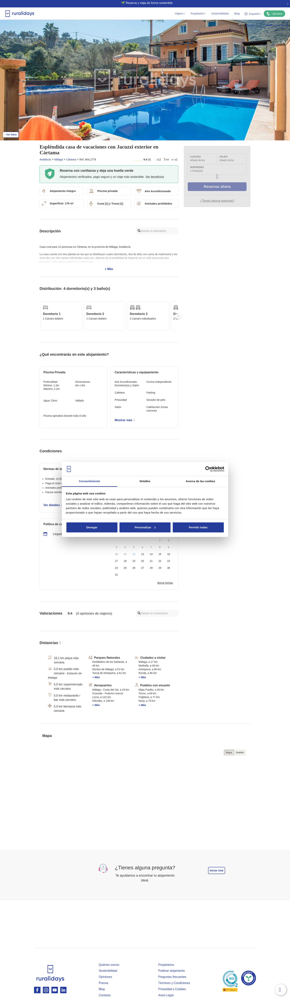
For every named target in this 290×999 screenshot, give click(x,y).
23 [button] (168, 560)
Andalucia (45, 159)
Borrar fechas (165, 582)
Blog (237, 13)
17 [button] (116, 560)
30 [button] (168, 567)
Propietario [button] (198, 13)
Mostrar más (125, 420)
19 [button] (133, 560)
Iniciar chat (216, 870)
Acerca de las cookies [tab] (200, 481)
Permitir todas (198, 527)
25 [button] (125, 567)
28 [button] (151, 567)
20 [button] (142, 560)
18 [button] (125, 560)
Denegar (91, 527)
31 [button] (116, 574)
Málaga (58, 159)
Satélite (240, 752)
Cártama (71, 159)
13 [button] (142, 554)
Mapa (229, 752)
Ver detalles (52, 505)
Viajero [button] (180, 13)
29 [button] (160, 567)
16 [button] (168, 554)
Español (253, 13)
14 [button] (151, 554)
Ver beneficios (154, 176)
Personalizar (145, 527)
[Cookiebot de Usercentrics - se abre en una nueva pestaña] (208, 469)
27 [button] (142, 567)
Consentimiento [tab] (89, 481)
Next (178, 316)
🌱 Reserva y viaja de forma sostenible (143, 3)
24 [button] (116, 567)
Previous (39, 316)
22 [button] (160, 560)
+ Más (109, 258)
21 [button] (151, 560)
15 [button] (160, 554)
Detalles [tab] (145, 481)
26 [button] (133, 567)
